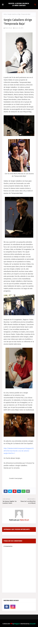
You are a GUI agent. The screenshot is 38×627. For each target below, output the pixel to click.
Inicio (5, 14)
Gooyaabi (33, 623)
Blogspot (17, 623)
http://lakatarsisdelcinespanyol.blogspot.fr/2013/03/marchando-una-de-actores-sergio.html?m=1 (19, 450)
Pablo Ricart (8, 28)
